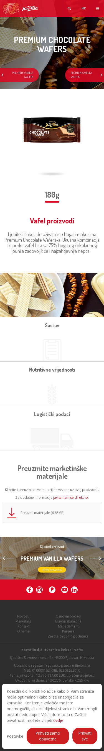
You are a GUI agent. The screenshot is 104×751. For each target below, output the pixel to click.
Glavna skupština (68, 624)
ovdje (58, 720)
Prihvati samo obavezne (47, 736)
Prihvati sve (85, 736)
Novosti (23, 619)
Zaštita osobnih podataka (68, 639)
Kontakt (23, 629)
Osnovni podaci (68, 619)
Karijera (68, 634)
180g (52, 195)
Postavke (15, 736)
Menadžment (68, 629)
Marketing (23, 624)
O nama (23, 634)
